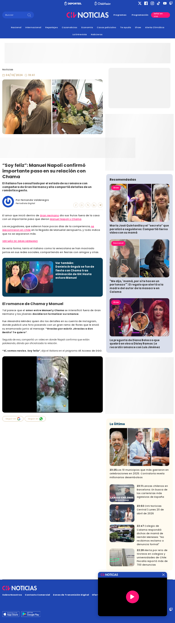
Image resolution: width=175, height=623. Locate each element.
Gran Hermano (49, 215)
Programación (140, 15)
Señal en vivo (158, 15)
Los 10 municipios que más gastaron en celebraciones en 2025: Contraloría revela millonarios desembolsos (139, 473)
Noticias (7, 69)
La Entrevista (79, 34)
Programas (119, 15)
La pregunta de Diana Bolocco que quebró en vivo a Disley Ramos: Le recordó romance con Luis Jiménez (135, 343)
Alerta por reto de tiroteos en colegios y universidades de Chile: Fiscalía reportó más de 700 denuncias (152, 557)
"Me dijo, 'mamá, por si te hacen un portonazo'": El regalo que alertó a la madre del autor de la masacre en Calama (136, 286)
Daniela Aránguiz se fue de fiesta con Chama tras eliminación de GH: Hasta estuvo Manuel (74, 272)
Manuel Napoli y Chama (65, 219)
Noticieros (97, 34)
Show (138, 27)
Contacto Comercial (37, 594)
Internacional (33, 27)
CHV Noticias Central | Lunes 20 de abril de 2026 (150, 509)
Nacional (16, 27)
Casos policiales (106, 27)
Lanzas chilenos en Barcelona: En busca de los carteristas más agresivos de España (152, 491)
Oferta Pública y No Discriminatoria (113, 594)
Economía (87, 27)
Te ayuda (125, 27)
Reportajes (51, 27)
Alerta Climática (154, 27)
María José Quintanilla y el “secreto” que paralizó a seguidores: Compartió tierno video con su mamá (139, 229)
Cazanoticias (69, 27)
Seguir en (13, 419)
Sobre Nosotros (12, 594)
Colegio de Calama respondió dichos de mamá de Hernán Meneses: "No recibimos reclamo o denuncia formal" (150, 535)
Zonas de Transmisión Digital (71, 594)
